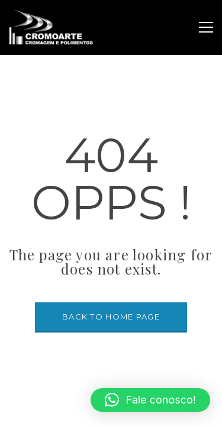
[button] (150, 400)
